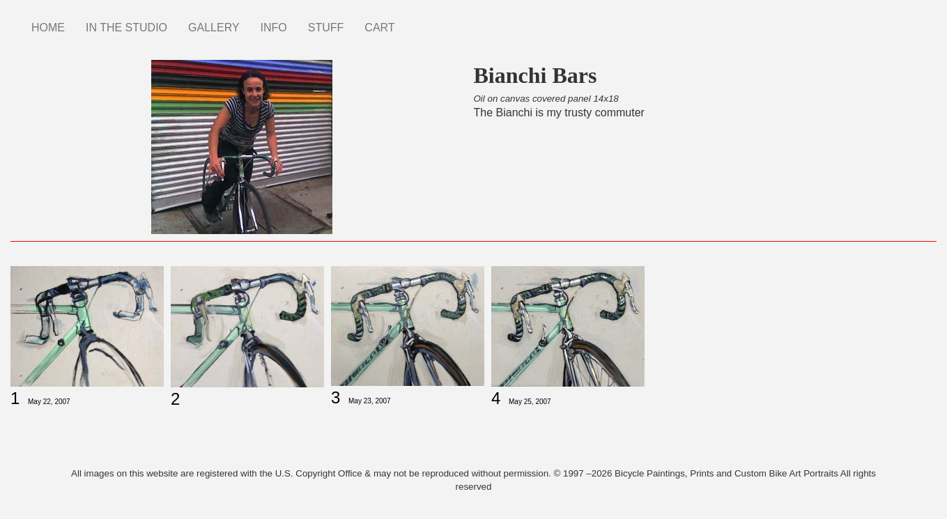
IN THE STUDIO (126, 27)
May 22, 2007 (49, 401)
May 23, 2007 (369, 401)
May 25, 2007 (530, 401)
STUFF (326, 27)
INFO (274, 27)
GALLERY (214, 27)
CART (379, 27)
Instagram (416, 20)
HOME (48, 27)
